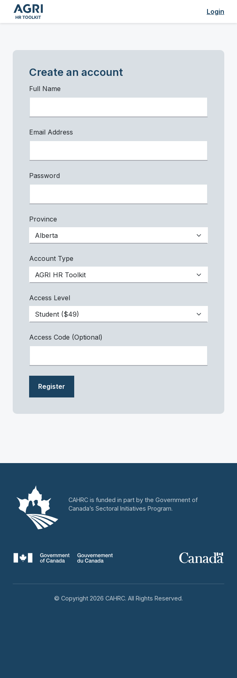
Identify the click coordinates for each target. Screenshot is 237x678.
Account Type (51, 258)
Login (215, 11)
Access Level (49, 298)
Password (44, 175)
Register (51, 386)
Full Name (45, 88)
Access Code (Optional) (66, 337)
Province (43, 219)
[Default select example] (118, 235)
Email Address (51, 132)
